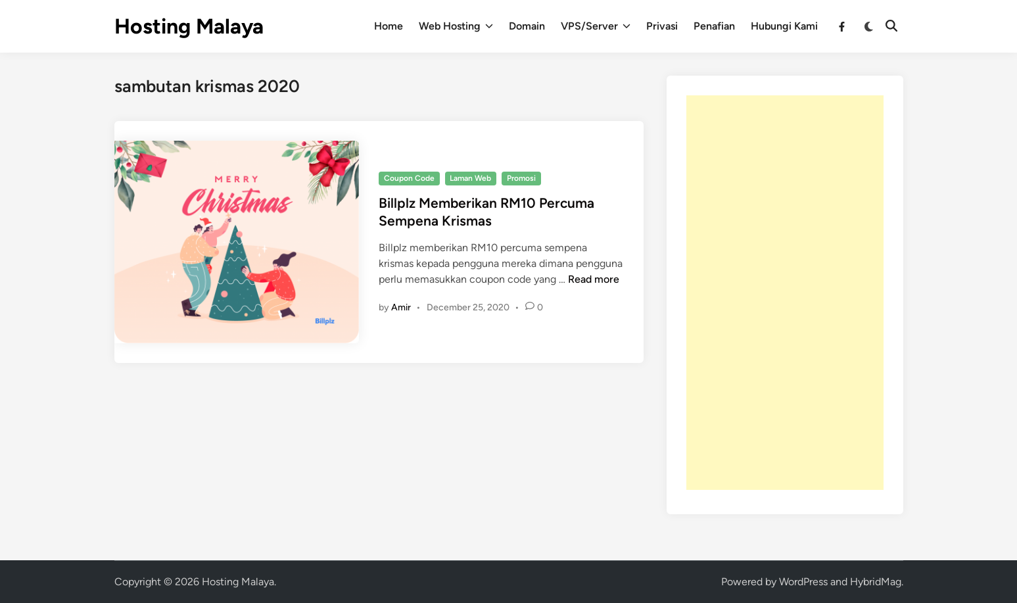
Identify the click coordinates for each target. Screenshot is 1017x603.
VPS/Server (595, 26)
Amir (401, 307)
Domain (527, 26)
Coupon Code (409, 178)
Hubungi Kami (784, 26)
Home (388, 26)
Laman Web (470, 178)
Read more (593, 279)
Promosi (521, 178)
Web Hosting (456, 26)
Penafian (714, 26)
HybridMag (875, 581)
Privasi (662, 26)
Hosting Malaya (189, 26)
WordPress (803, 581)
